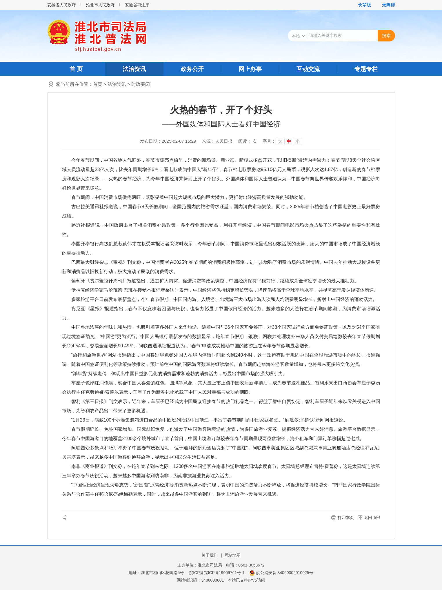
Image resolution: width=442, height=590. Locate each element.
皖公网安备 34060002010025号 (281, 572)
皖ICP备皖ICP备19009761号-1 (216, 572)
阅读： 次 (247, 141)
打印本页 (346, 517)
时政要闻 (140, 84)
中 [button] (289, 141)
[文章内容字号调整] (282, 141)
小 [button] (297, 141)
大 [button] (280, 141)
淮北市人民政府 (100, 5)
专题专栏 (366, 69)
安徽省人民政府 (61, 5)
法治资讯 (134, 69)
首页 (97, 84)
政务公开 (192, 69)
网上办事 (250, 69)
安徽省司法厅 (137, 5)
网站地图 (232, 555)
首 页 (76, 69)
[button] (361, 4)
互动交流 (308, 69)
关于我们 (209, 555)
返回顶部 (372, 517)
